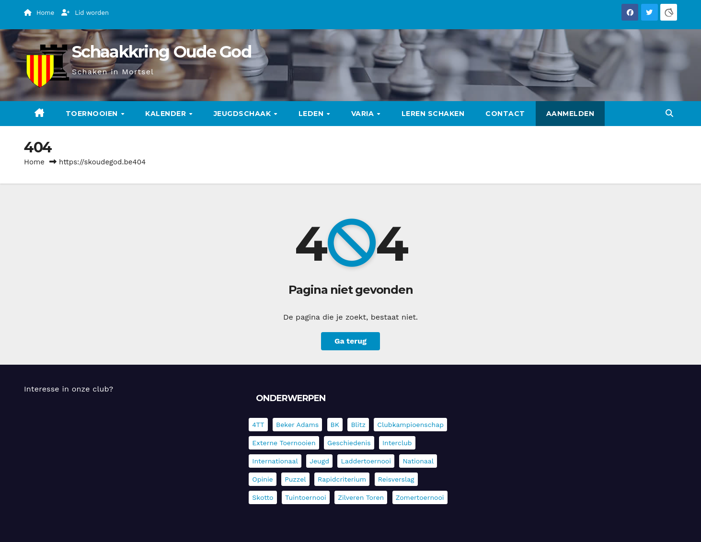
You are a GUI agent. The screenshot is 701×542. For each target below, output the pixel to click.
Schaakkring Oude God (161, 52)
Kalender (166, 113)
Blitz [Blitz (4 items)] (358, 424)
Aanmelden (570, 113)
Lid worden (85, 12)
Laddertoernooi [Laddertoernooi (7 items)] (366, 461)
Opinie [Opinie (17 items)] (262, 479)
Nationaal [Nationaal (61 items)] (418, 461)
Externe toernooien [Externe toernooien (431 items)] (283, 443)
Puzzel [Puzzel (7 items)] (295, 479)
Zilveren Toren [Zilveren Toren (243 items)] (361, 497)
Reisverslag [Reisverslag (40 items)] (396, 479)
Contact (505, 113)
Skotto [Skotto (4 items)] (262, 497)
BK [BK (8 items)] (335, 424)
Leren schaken (433, 113)
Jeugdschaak (243, 113)
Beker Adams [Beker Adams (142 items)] (297, 424)
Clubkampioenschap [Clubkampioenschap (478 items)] (410, 424)
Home (34, 162)
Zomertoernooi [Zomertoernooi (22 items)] (420, 497)
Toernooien (93, 113)
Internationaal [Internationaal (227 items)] (275, 461)
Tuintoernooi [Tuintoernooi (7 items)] (305, 497)
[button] (669, 113)
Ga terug (350, 341)
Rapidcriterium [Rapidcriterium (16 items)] (342, 479)
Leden (312, 113)
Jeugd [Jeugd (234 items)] (319, 461)
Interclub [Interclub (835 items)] (397, 443)
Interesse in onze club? (68, 388)
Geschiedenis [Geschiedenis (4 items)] (349, 443)
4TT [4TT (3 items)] (258, 424)
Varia (363, 113)
